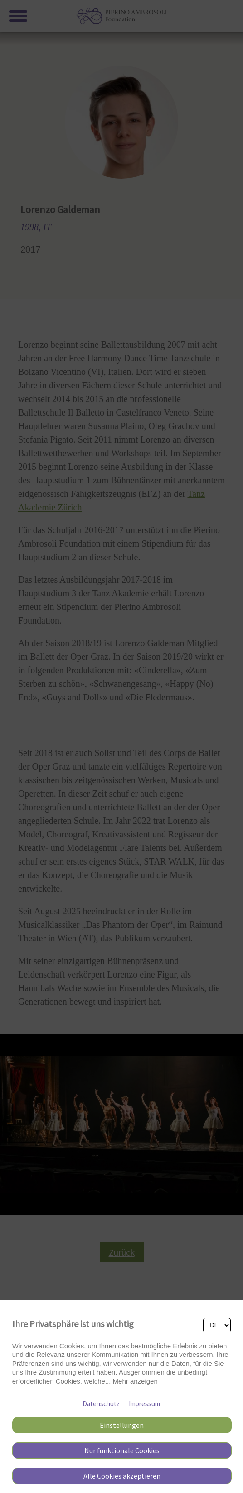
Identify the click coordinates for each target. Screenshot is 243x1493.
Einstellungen (122, 1425)
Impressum (144, 1403)
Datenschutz (101, 1403)
